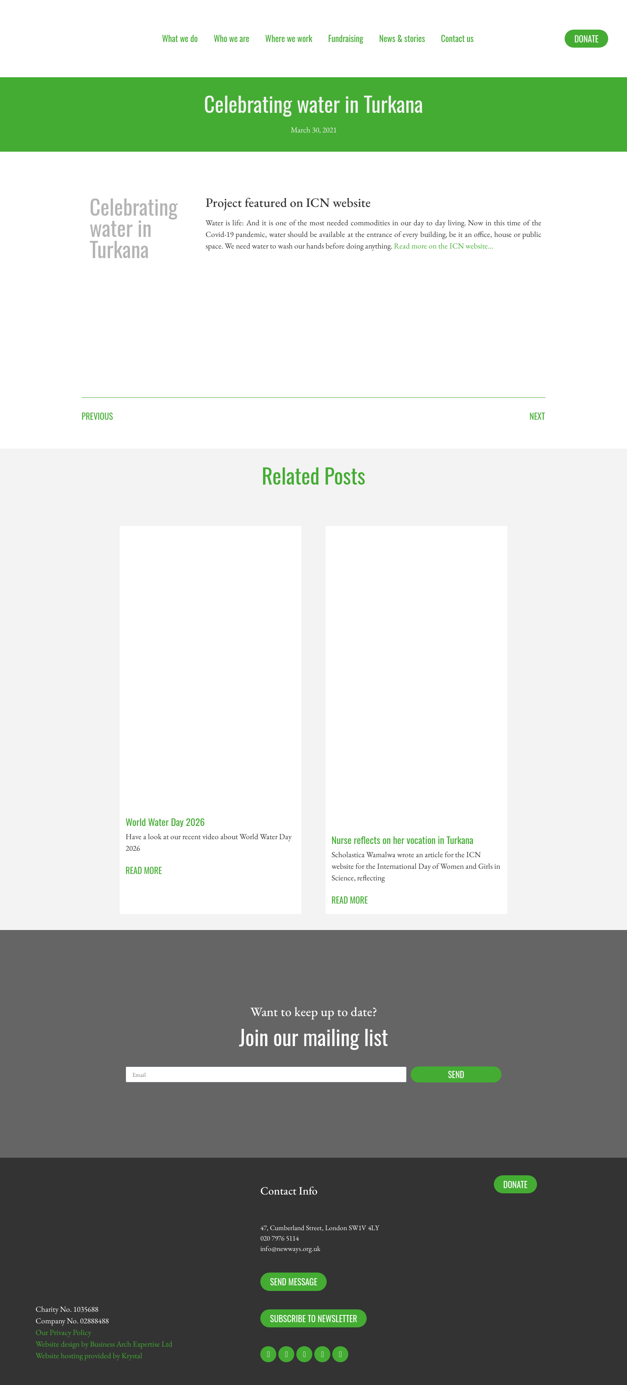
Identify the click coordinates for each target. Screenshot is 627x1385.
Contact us (457, 38)
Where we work (288, 38)
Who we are (231, 38)
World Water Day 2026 (165, 821)
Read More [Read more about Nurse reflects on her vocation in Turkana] (349, 900)
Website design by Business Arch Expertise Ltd (104, 1344)
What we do (180, 38)
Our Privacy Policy (63, 1332)
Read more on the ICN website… (443, 246)
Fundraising (345, 38)
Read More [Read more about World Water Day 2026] (144, 870)
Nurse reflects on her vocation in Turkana (402, 839)
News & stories (402, 38)
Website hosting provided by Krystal (89, 1356)
